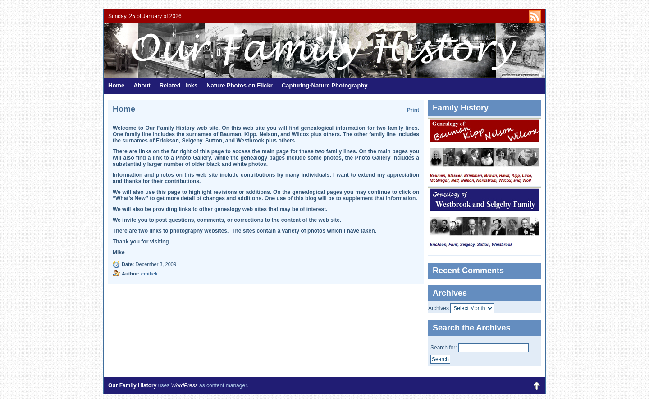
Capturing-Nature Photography (325, 85)
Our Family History (214, 50)
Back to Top (536, 385)
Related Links (179, 85)
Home (116, 85)
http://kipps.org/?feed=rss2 (535, 16)
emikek (149, 273)
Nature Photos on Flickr (239, 85)
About (142, 85)
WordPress (184, 385)
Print (413, 110)
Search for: (443, 347)
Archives (438, 308)
